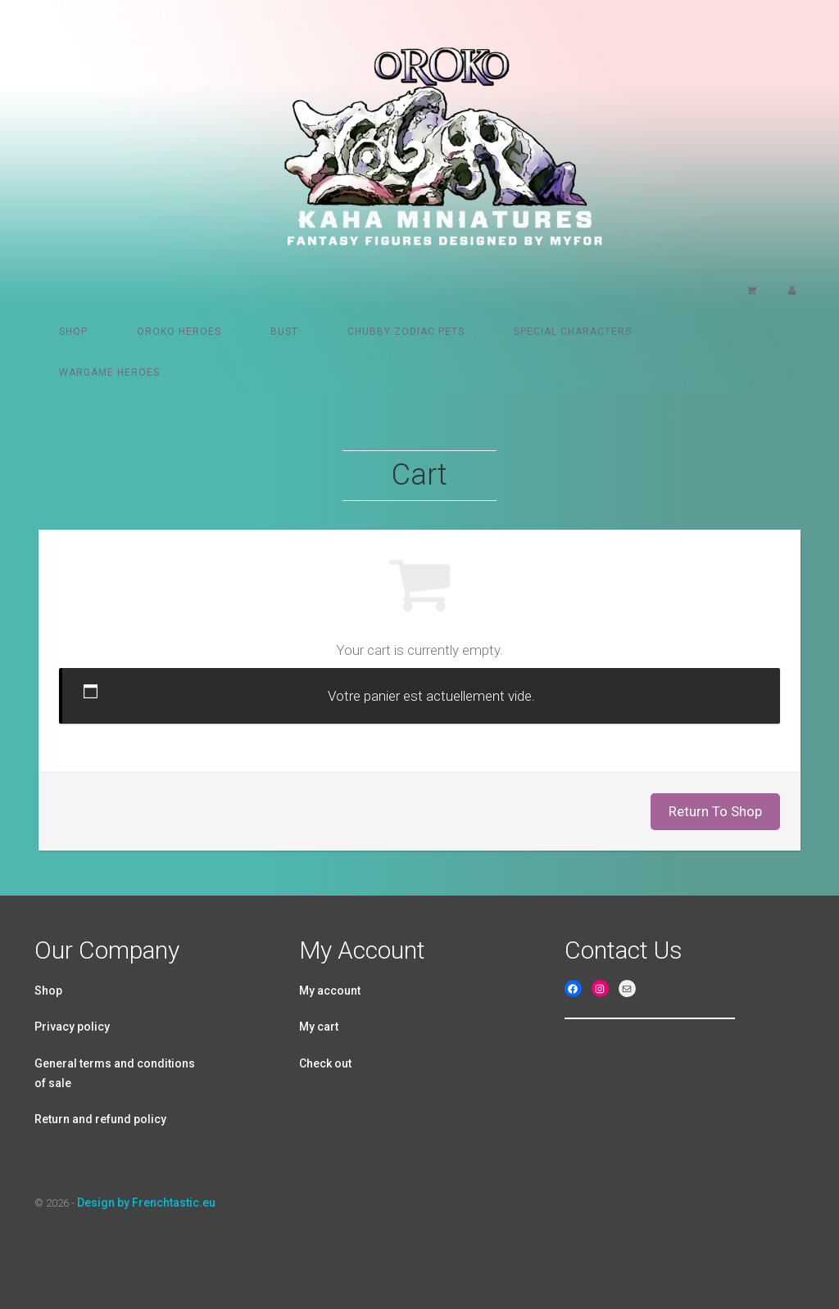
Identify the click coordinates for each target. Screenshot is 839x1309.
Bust (284, 331)
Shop (73, 331)
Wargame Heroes (109, 372)
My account (330, 990)
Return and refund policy (100, 1119)
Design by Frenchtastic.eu (146, 1202)
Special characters (573, 331)
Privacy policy (72, 1026)
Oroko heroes (179, 331)
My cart (318, 1026)
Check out (325, 1063)
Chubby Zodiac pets (406, 331)
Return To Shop (715, 811)
